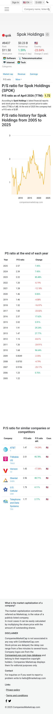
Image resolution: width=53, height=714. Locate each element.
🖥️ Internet (9, 62)
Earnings (34, 74)
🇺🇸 (26, 2)
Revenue (21, 74)
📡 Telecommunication (30, 58)
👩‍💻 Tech (21, 62)
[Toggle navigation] (6, 9)
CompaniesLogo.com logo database (23, 655)
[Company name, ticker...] (36, 9)
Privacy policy (13, 690)
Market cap (8, 74)
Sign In (15, 2)
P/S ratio (7, 79)
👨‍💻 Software (9, 58)
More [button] (18, 79)
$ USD (38, 2)
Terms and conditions (17, 695)
